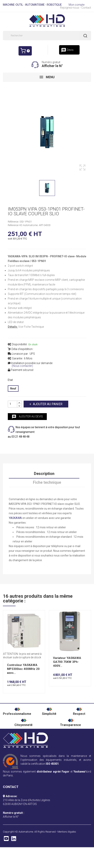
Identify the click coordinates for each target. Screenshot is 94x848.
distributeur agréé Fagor (53, 771)
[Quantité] (12, 404)
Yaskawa (79, 771)
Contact (86, 7)
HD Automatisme (23, 831)
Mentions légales (67, 831)
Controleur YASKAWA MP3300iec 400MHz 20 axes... (23, 669)
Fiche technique (47, 482)
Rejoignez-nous (69, 7)
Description (44, 473)
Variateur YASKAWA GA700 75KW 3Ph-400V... (67, 662)
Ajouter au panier (47, 404)
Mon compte (76, 4)
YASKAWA (15, 518)
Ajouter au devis (27, 416)
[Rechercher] (47, 35)
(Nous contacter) (22, 365)
